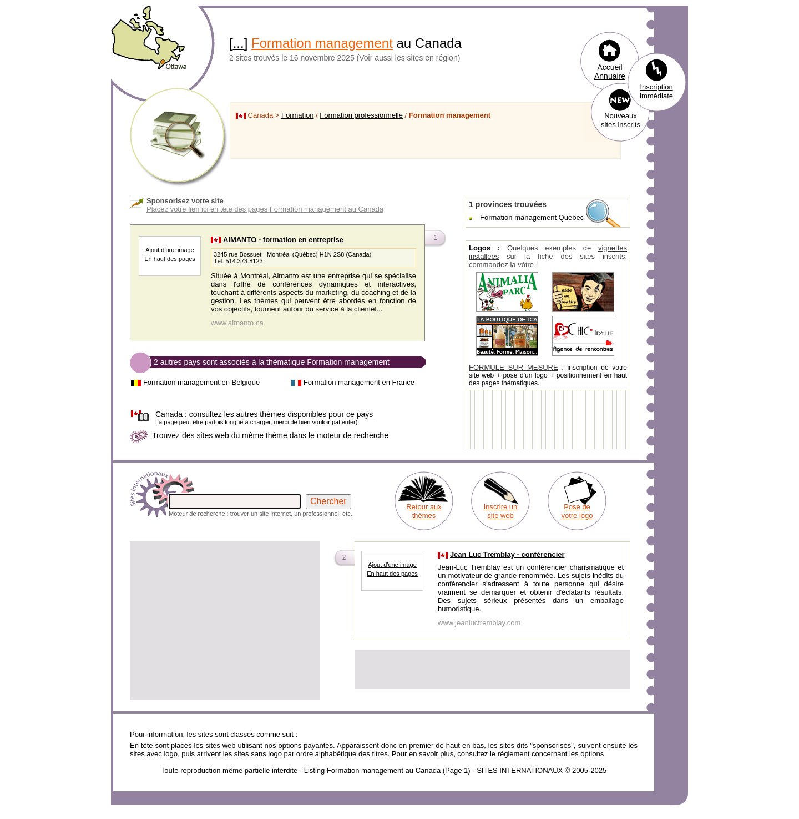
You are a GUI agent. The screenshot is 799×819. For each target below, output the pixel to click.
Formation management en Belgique (201, 382)
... (238, 43)
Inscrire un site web (501, 511)
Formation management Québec (532, 217)
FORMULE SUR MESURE (513, 367)
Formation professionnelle (361, 115)
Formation (297, 115)
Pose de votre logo (577, 511)
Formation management (322, 43)
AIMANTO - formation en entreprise (283, 239)
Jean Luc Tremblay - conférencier (507, 554)
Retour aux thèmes (424, 511)
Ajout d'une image (169, 250)
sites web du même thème (241, 435)
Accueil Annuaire (609, 72)
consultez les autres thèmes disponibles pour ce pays (264, 414)
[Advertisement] (225, 621)
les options (586, 754)
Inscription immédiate (656, 91)
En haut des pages (169, 258)
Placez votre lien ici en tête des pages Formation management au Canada (264, 209)
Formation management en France (359, 382)
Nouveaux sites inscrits (620, 120)
